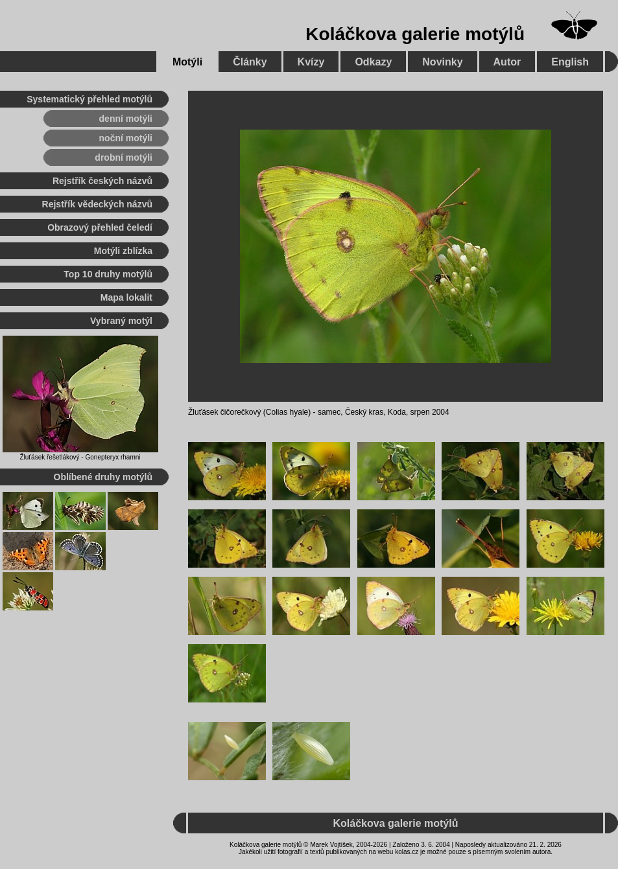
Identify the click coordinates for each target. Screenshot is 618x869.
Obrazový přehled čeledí (99, 227)
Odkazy (373, 61)
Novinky (442, 61)
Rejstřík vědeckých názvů (97, 204)
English (570, 61)
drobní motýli (123, 157)
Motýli (187, 61)
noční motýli (125, 138)
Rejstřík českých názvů (102, 181)
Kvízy (311, 61)
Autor (507, 61)
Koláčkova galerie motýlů (415, 34)
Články (250, 61)
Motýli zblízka (123, 251)
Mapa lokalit (126, 297)
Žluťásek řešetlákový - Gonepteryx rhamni (79, 457)
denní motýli (125, 118)
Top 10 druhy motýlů (108, 274)
